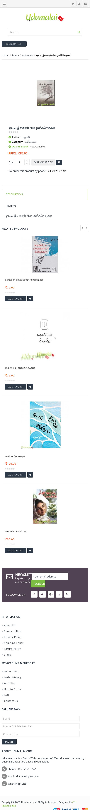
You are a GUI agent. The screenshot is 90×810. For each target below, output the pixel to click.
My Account (10, 664)
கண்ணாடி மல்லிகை (15, 531)
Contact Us (10, 693)
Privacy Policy (12, 629)
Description (14, 194)
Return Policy (11, 641)
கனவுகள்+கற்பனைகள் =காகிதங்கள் (24, 279)
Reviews (11, 205)
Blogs (6, 647)
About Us (9, 617)
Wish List (9, 675)
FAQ (5, 687)
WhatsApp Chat (18, 776)
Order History (12, 670)
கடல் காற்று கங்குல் (15, 455)
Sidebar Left (14, 43)
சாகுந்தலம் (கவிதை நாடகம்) (20, 367)
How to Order (11, 681)
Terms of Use (11, 623)
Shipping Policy (13, 635)
